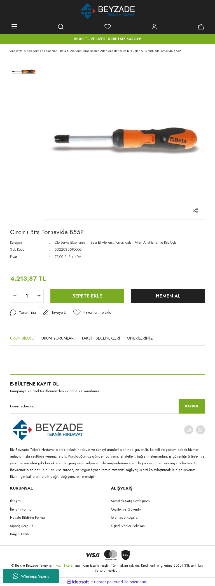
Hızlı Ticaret (65, 565)
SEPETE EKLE (87, 295)
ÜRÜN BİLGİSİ (22, 338)
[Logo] (107, 11)
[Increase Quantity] (38, 296)
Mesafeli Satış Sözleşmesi (130, 501)
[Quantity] (26, 296)
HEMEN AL (168, 295)
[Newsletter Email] (107, 406)
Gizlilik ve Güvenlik (126, 509)
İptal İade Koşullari (125, 517)
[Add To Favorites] (92, 313)
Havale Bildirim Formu (27, 517)
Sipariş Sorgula (21, 526)
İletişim (15, 501)
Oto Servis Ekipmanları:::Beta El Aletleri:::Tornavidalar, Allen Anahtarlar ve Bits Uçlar (116, 242)
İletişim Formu (21, 509)
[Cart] (201, 26)
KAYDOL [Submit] (192, 406)
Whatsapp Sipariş (31, 576)
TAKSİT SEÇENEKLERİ (100, 338)
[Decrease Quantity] (14, 296)
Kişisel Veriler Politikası (128, 526)
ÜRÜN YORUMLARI (57, 338)
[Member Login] (154, 26)
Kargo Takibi (20, 534)
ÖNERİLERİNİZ (140, 338)
